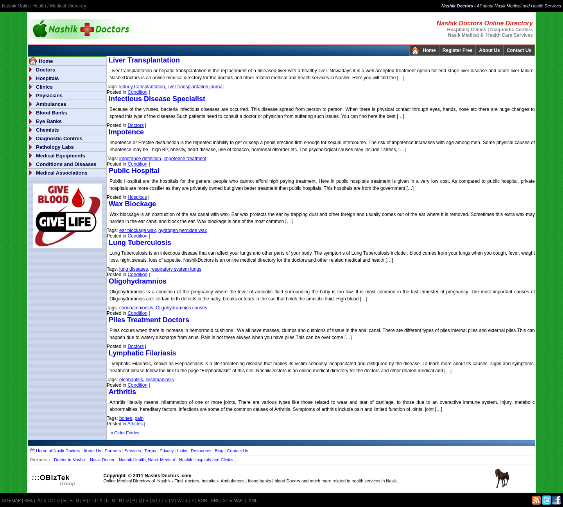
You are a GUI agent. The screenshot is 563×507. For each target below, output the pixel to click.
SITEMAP (11, 500)
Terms (150, 450)
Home (429, 50)
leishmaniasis (159, 379)
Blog (219, 450)
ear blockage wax (137, 230)
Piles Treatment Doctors (149, 320)
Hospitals (47, 78)
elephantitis (131, 379)
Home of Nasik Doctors (58, 450)
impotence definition (140, 158)
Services (132, 450)
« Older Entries (125, 432)
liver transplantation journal (195, 86)
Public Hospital (134, 171)
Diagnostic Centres (59, 138)
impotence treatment (184, 158)
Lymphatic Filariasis (142, 353)
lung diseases (133, 269)
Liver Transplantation (144, 60)
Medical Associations (62, 173)
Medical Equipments (60, 156)
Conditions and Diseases (66, 164)
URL (215, 500)
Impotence (126, 132)
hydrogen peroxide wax (182, 230)
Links (182, 450)
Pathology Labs (55, 147)
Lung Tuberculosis (140, 242)
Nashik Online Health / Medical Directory (44, 6)
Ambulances (51, 104)
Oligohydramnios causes (181, 308)
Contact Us (519, 50)
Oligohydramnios (138, 281)
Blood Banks (51, 113)
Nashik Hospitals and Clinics (206, 459)
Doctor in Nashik (70, 459)
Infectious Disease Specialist (157, 99)
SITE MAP (233, 500)
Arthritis (122, 392)
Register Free (458, 50)
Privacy (167, 450)
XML (28, 500)
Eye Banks (49, 121)
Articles (135, 424)
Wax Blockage (132, 204)
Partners (113, 450)
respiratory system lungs (176, 269)
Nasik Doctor (102, 459)
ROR (202, 500)
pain (138, 418)
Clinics (44, 87)
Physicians (49, 95)
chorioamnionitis (136, 308)
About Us (489, 50)
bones (125, 418)
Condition (137, 92)
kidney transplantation (142, 86)
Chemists (47, 130)
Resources (201, 450)
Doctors (45, 70)
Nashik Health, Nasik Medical (147, 459)
